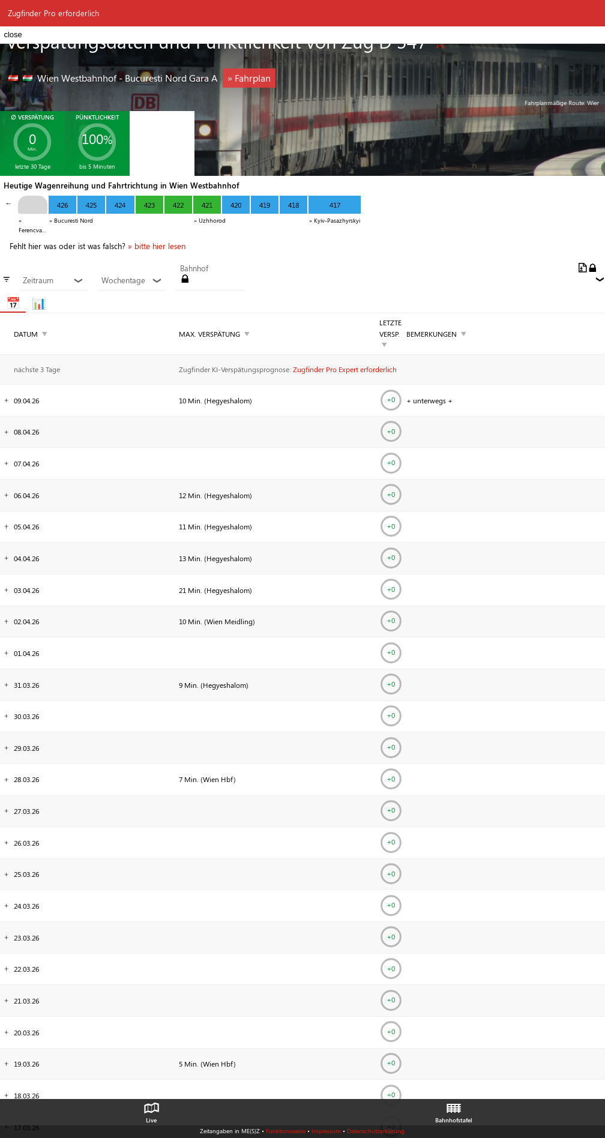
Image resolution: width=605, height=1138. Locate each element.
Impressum (326, 1131)
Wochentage (131, 280)
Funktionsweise (286, 1131)
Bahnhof (194, 268)
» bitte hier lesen (156, 246)
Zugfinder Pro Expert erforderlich (345, 369)
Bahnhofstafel (453, 1110)
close (13, 34)
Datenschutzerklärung (376, 1131)
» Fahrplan (249, 77)
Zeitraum (53, 280)
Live (151, 1110)
